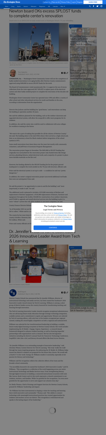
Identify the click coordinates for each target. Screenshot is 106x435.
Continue (53, 228)
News (6, 6)
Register (80, 2)
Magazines (42, 6)
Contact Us (46, 2)
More (63, 6)
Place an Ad (56, 2)
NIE (49, 6)
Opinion (26, 6)
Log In (74, 2)
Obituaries (33, 6)
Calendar (55, 6)
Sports (19, 6)
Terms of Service (59, 213)
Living (12, 6)
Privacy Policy (62, 215)
